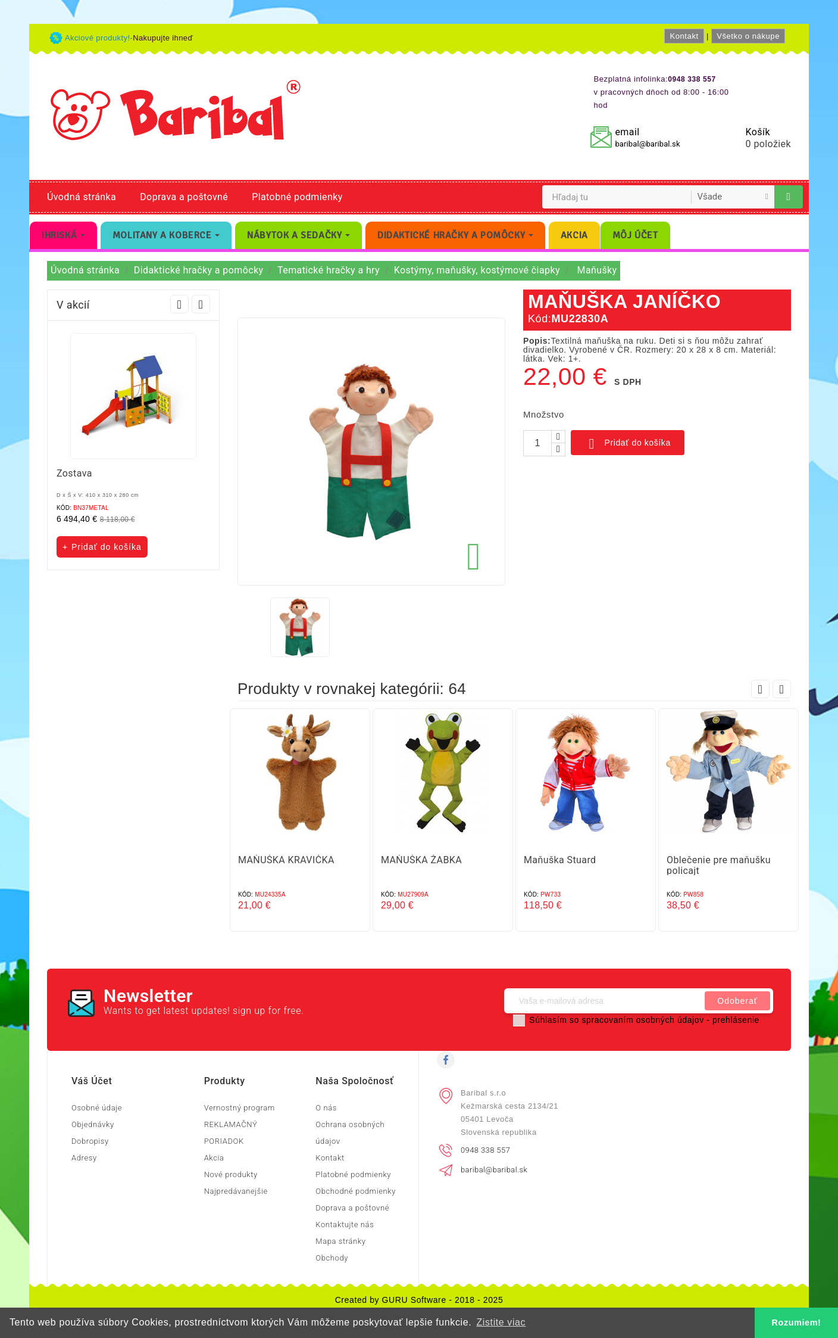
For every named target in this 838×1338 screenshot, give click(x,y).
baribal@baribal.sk (647, 143)
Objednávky (92, 1124)
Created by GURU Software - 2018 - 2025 (419, 1300)
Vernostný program (239, 1107)
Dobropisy (90, 1141)
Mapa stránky (340, 1241)
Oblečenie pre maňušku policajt (719, 865)
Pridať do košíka (627, 444)
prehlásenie (735, 1020)
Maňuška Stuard (560, 860)
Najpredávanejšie (236, 1191)
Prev (179, 304)
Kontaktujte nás (344, 1224)
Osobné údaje (96, 1107)
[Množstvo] (537, 443)
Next (201, 304)
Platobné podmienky (297, 197)
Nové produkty (231, 1174)
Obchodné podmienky (355, 1191)
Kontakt (684, 36)
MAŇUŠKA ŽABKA (421, 860)
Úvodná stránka (81, 197)
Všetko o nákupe (748, 36)
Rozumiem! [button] (796, 1322)
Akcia (214, 1157)
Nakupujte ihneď (163, 37)
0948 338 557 (485, 1150)
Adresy (84, 1157)
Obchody (331, 1257)
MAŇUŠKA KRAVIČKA (286, 860)
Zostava (74, 473)
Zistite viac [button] (501, 1322)
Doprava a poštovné (184, 197)
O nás (326, 1107)
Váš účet (91, 1081)
